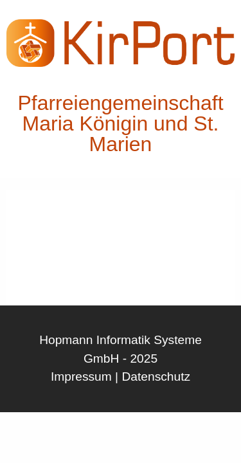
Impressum (81, 376)
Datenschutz (155, 376)
